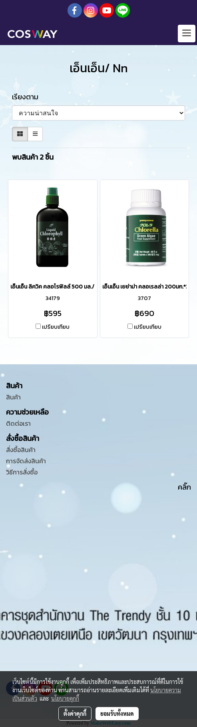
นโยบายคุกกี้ (65, 698)
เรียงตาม (27, 96)
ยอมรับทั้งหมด (117, 713)
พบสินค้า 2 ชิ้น (33, 157)
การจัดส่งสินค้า (26, 461)
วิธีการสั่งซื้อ (22, 472)
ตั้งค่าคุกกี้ (75, 713)
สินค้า (13, 397)
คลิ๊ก (184, 487)
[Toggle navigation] (186, 33)
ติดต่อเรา (18, 423)
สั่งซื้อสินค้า (21, 449)
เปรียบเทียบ (56, 327)
